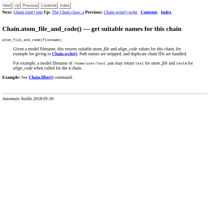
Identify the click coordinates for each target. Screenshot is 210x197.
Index (166, 12)
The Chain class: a (68, 12)
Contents (149, 12)
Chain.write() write (121, 12)
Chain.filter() (41, 78)
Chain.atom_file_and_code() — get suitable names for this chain (92, 28)
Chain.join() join (28, 12)
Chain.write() (64, 54)
